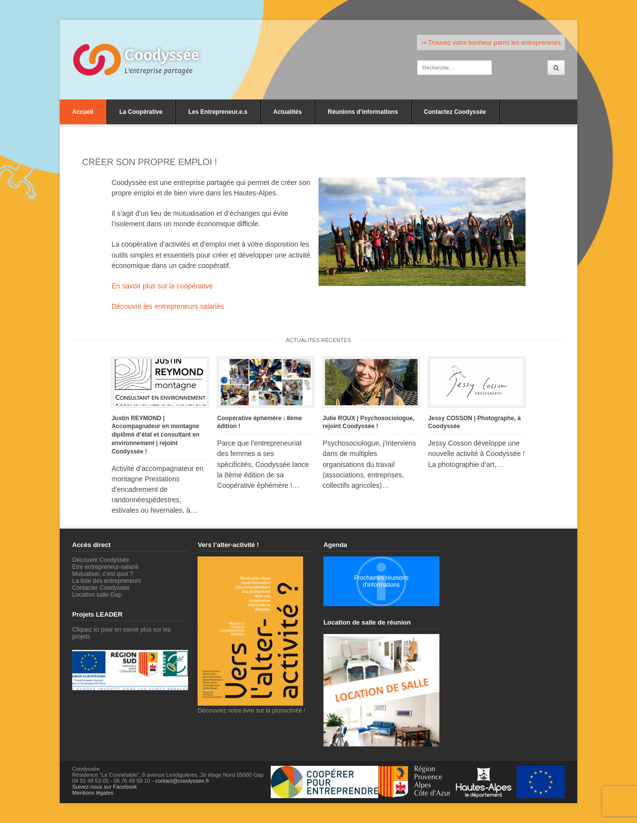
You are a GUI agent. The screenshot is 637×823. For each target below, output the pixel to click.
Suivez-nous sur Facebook (104, 787)
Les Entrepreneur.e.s (217, 111)
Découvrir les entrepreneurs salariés (167, 306)
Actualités (287, 111)
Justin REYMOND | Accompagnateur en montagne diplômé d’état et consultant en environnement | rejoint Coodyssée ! (155, 435)
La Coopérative (141, 111)
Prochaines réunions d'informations (381, 581)
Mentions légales (92, 793)
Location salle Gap (96, 594)
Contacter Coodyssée (100, 587)
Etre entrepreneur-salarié (105, 566)
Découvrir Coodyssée (100, 559)
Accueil (83, 111)
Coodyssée (161, 55)
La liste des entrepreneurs (106, 580)
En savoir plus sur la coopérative (161, 286)
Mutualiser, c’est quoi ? (102, 573)
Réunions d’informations (362, 111)
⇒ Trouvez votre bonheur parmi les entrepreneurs (491, 42)
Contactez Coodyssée (455, 111)
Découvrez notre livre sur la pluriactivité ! (251, 707)
